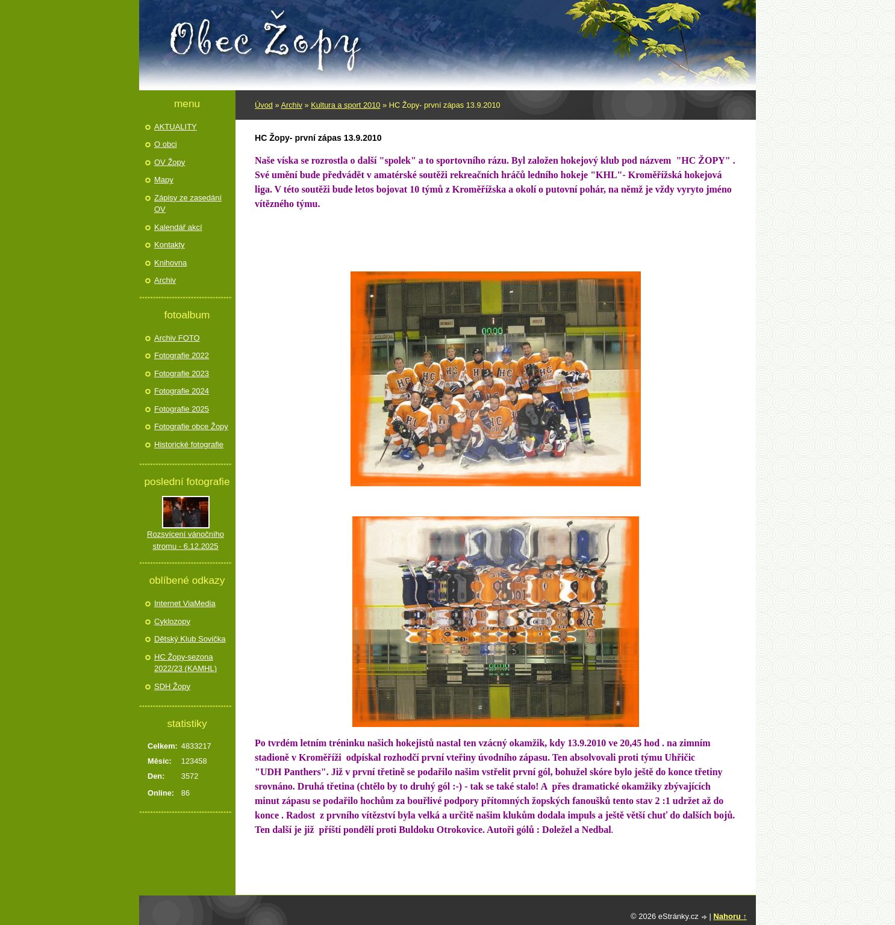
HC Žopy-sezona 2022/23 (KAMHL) (185, 662)
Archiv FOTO (177, 337)
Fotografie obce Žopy (191, 426)
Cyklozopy (172, 621)
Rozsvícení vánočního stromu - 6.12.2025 (185, 540)
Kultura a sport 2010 (345, 105)
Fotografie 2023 (181, 373)
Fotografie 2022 (181, 355)
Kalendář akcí (178, 227)
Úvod (264, 105)
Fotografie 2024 (181, 390)
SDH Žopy (172, 686)
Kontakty (169, 244)
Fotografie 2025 (181, 408)
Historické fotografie (188, 444)
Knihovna (170, 262)
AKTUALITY (175, 126)
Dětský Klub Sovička (190, 638)
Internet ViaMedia (185, 603)
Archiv (291, 105)
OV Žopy (169, 162)
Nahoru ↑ (730, 916)
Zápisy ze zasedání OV (188, 203)
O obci (165, 144)
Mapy (163, 179)
